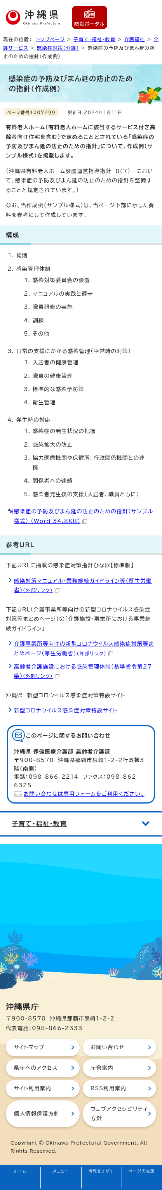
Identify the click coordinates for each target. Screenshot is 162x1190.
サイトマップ (29, 1047)
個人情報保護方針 (36, 1113)
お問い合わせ (108, 1047)
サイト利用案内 (32, 1088)
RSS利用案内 (108, 1088)
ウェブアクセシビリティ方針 (119, 1113)
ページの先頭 (142, 1171)
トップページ (50, 39)
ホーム (20, 1171)
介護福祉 (134, 39)
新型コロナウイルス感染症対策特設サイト (65, 710)
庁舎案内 (102, 1067)
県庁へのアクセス (35, 1067)
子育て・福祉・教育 (94, 39)
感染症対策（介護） (58, 47)
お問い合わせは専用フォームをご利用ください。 (84, 794)
